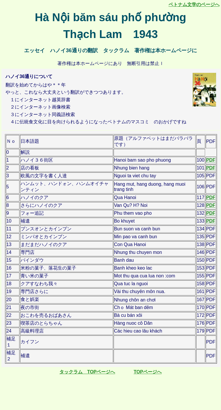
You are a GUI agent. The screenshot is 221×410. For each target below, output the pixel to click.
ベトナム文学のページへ (194, 4)
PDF (210, 160)
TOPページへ (148, 371)
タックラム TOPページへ (87, 371)
